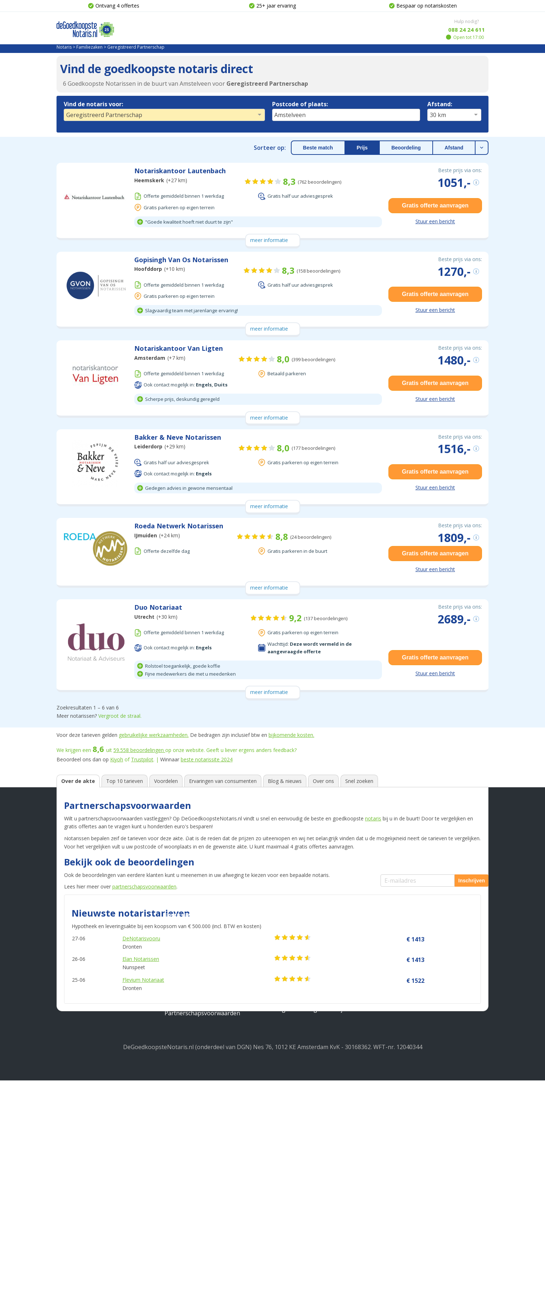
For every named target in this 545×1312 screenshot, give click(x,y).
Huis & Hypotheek (192, 1067)
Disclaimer (71, 1103)
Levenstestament (188, 1184)
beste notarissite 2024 (207, 759)
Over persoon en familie (305, 1160)
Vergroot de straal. (119, 715)
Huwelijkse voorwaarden (198, 1232)
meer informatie (269, 240)
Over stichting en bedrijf (305, 1172)
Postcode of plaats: (300, 104)
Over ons (69, 1079)
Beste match (318, 148)
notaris (373, 818)
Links (64, 1164)
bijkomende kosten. (291, 734)
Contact (67, 1116)
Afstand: (439, 104)
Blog (63, 1176)
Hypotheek (179, 1116)
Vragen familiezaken (300, 1228)
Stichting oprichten (298, 1091)
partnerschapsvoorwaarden (144, 886)
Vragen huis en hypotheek (308, 1217)
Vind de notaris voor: (93, 104)
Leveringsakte (184, 1128)
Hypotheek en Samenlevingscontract (214, 1103)
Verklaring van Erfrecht (196, 1208)
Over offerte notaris (299, 1184)
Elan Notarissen (140, 958)
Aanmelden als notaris (410, 1155)
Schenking (179, 1220)
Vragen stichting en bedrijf (308, 1241)
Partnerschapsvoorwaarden (202, 1245)
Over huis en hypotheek (304, 1148)
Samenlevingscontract (194, 1160)
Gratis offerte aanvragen (435, 205)
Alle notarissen (77, 1152)
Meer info (70, 1188)
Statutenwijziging (296, 1103)
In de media (72, 1140)
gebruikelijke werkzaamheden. (154, 734)
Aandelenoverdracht (299, 1116)
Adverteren (72, 1128)
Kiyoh (116, 759)
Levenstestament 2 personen (204, 1196)
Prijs (362, 148)
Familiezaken (89, 47)
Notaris (64, 47)
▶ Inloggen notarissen (410, 1143)
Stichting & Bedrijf (302, 1067)
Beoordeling (406, 148)
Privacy (66, 1091)
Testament (179, 1172)
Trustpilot (142, 759)
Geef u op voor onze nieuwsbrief (424, 1101)
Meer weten (290, 1135)
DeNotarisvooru (141, 938)
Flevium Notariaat (143, 979)
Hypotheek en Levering (196, 1079)
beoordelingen (139, 750)
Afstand (454, 148)
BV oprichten (290, 1079)
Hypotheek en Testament (199, 1091)
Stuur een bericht (435, 221)
